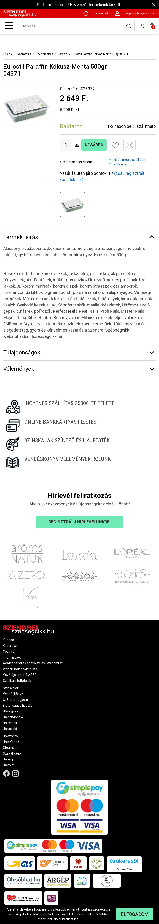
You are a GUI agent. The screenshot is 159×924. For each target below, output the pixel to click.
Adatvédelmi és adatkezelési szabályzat (33, 663)
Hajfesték (10, 723)
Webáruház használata (20, 669)
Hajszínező (11, 742)
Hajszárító (10, 736)
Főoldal (8, 54)
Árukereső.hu (124, 869)
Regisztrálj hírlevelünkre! (79, 521)
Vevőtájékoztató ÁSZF (19, 675)
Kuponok (9, 640)
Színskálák (11, 688)
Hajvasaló (10, 729)
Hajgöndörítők (13, 717)
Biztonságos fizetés (17, 705)
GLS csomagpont (15, 700)
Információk (12, 657)
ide (76, 919)
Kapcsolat (10, 646)
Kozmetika (24, 54)
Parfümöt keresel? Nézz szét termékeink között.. (79, 4)
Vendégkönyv (13, 694)
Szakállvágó (12, 753)
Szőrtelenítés (44, 54)
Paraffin (62, 54)
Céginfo (8, 651)
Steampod (10, 747)
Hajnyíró (9, 765)
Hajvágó (9, 759)
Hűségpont (11, 711)
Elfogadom (134, 914)
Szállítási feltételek (17, 680)
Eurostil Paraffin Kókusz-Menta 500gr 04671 (100, 54)
